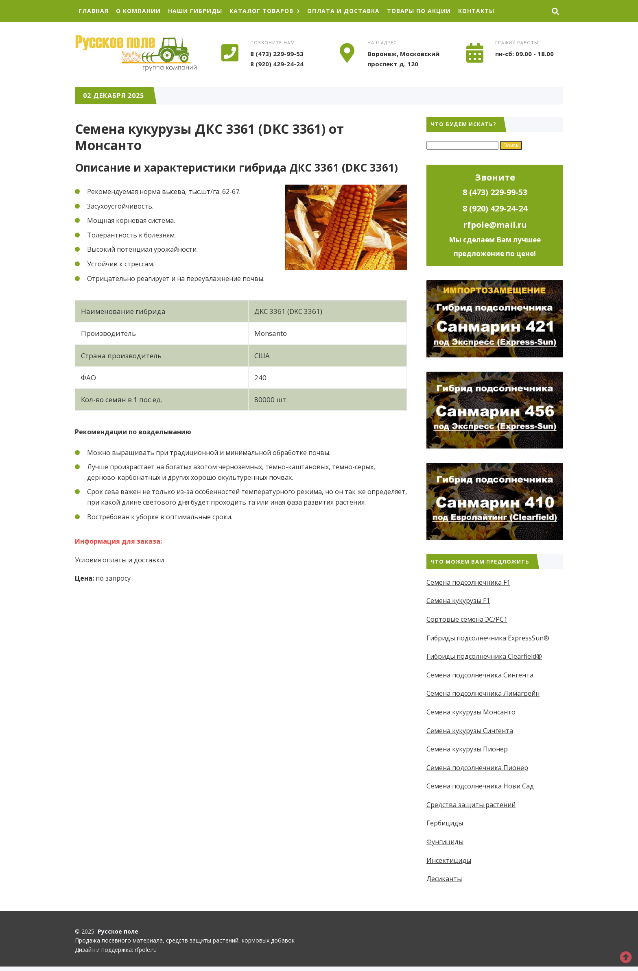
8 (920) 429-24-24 (277, 64)
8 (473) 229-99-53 (277, 54)
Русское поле (136, 53)
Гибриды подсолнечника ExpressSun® (487, 638)
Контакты (476, 11)
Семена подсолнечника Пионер (477, 767)
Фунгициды (444, 841)
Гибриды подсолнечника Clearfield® (484, 656)
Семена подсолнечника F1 (468, 582)
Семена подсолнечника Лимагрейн (483, 693)
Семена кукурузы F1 (458, 600)
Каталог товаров (264, 11)
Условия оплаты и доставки (119, 559)
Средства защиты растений (471, 804)
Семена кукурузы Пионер (467, 749)
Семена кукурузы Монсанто (471, 712)
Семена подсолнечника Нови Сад (480, 786)
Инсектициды (448, 860)
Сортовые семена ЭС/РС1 (466, 619)
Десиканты (444, 878)
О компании (138, 11)
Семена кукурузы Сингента (469, 730)
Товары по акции (419, 11)
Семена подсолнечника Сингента (479, 675)
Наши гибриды (195, 11)
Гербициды (444, 823)
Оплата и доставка (343, 11)
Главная (94, 11)
